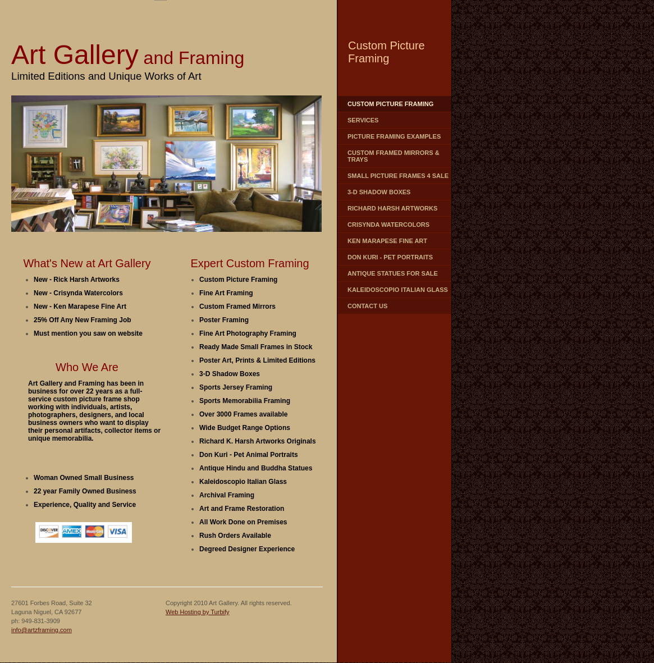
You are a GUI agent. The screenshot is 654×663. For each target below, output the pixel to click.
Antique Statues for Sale (392, 273)
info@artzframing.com (41, 630)
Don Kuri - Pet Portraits (390, 257)
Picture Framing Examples (394, 136)
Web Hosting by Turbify (198, 612)
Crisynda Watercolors (388, 224)
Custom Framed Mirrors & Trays (393, 156)
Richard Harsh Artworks (392, 208)
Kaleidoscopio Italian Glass (397, 289)
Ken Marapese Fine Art (387, 240)
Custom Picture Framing (390, 103)
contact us (367, 306)
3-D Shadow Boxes (378, 192)
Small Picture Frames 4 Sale (398, 175)
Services (362, 120)
